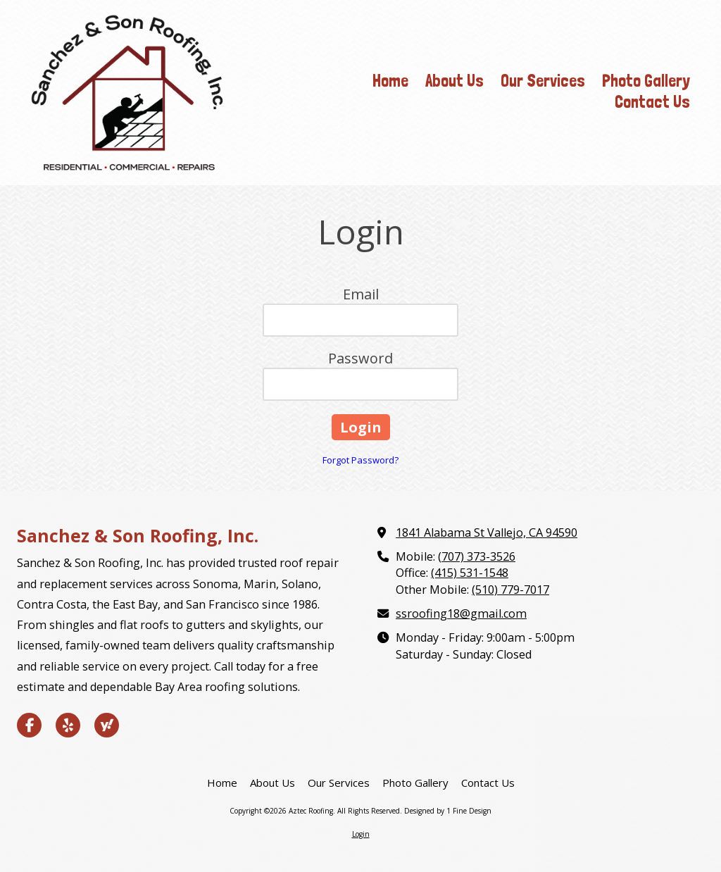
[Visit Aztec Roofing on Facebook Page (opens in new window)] (29, 725)
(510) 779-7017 (510, 589)
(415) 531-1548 (469, 572)
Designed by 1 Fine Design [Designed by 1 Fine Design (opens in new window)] (447, 811)
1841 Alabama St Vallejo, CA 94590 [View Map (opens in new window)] (486, 532)
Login (361, 834)
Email (361, 294)
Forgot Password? (360, 460)
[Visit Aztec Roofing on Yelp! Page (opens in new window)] (68, 725)
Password (360, 358)
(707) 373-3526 (476, 556)
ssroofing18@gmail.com (461, 613)
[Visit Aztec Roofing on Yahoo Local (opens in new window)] (106, 725)
